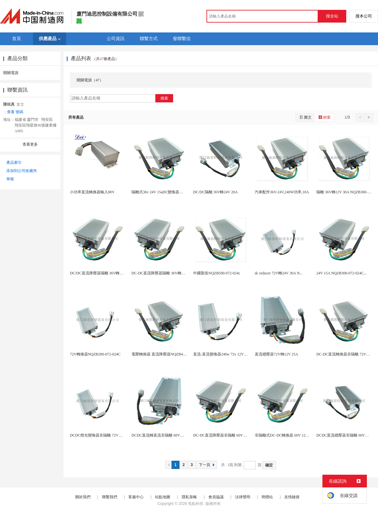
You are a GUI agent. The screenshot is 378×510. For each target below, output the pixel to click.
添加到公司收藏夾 (21, 171)
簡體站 (267, 497)
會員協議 (216, 497)
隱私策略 (189, 497)
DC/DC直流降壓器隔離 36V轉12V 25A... (103, 273)
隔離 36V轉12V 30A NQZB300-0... (344, 192)
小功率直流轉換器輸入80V (92, 192)
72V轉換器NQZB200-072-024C (95, 354)
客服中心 (136, 497)
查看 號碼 (15, 112)
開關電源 (10, 73)
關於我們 (83, 497)
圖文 (305, 117)
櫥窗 (324, 117)
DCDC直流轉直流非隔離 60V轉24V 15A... (166, 435)
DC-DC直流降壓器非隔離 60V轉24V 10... (227, 435)
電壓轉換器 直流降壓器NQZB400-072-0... (166, 354)
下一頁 (207, 465)
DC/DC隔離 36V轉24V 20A (215, 192)
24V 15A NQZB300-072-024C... (341, 273)
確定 (269, 465)
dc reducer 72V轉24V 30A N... (278, 273)
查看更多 (30, 144)
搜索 (164, 98)
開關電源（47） (90, 80)
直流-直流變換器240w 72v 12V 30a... (223, 354)
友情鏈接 (292, 497)
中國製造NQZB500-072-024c (216, 273)
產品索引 (14, 162)
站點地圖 (162, 497)
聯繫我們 (109, 497)
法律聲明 (242, 497)
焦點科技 (195, 503)
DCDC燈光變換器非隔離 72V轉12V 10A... (104, 435)
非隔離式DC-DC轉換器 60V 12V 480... (286, 435)
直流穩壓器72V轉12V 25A (276, 354)
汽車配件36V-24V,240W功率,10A (282, 192)
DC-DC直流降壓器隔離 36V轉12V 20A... (165, 273)
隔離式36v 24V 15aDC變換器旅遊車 (161, 192)
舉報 (10, 179)
